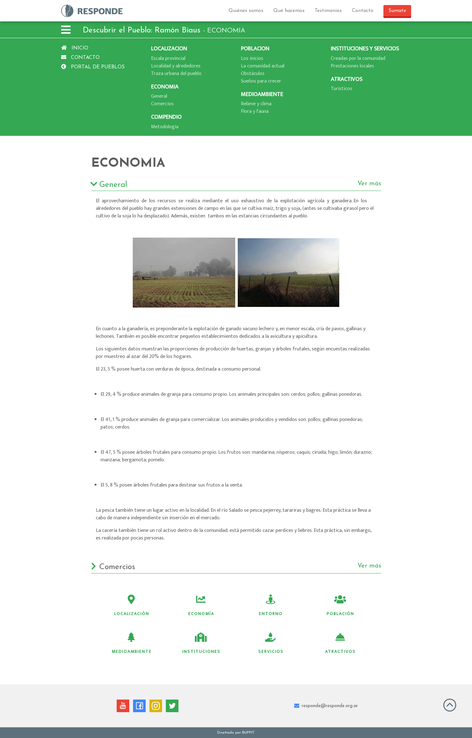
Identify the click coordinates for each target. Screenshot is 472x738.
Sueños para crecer (261, 81)
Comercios (162, 104)
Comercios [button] (236, 567)
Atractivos (340, 643)
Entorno (271, 606)
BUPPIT (248, 733)
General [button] (236, 185)
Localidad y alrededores (176, 66)
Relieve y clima (256, 104)
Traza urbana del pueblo (176, 73)
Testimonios (328, 10)
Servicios (270, 643)
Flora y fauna (255, 111)
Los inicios (252, 58)
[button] (66, 31)
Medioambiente (132, 643)
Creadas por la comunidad (358, 58)
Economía (201, 606)
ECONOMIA (164, 87)
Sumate (397, 10)
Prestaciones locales (352, 66)
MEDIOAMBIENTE (262, 94)
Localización (131, 606)
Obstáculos (253, 73)
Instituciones (201, 643)
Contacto (362, 10)
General (159, 96)
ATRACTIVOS (346, 79)
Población (340, 606)
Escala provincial (168, 58)
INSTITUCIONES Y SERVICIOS (365, 49)
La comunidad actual (262, 66)
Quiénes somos (246, 10)
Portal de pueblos (93, 67)
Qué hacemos (289, 10)
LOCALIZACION (169, 49)
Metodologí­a (164, 127)
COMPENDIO (166, 117)
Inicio (74, 48)
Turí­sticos (341, 88)
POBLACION (255, 49)
